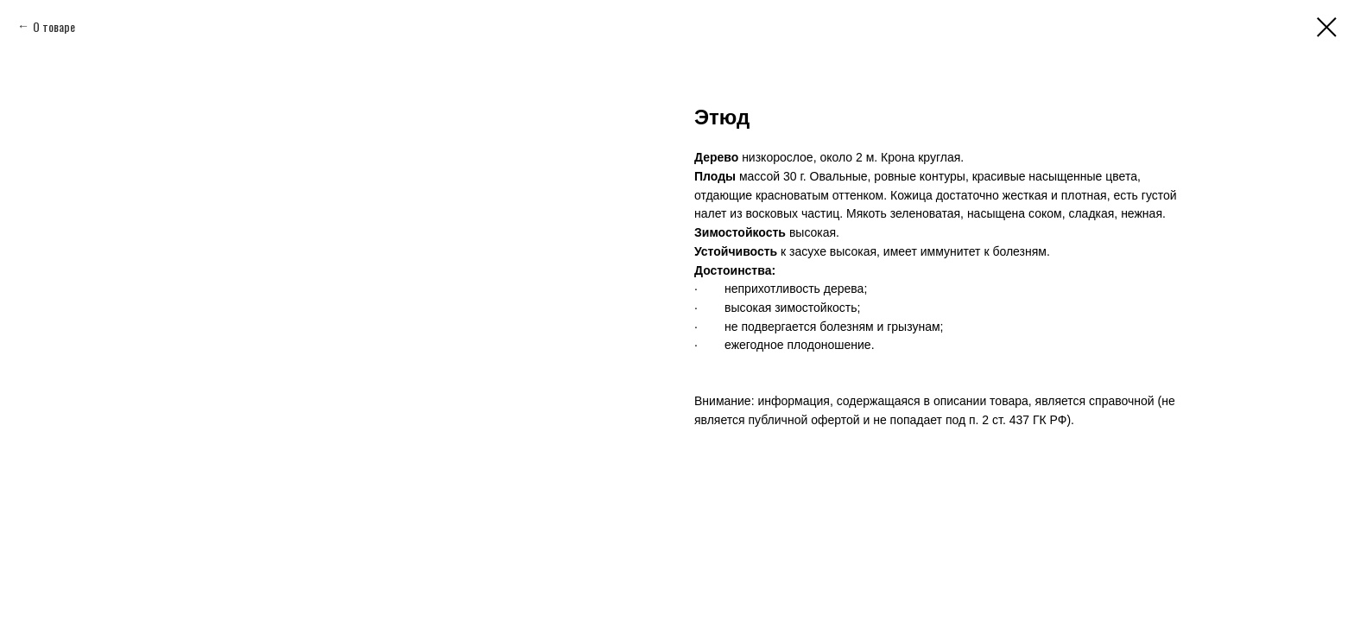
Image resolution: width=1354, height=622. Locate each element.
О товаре (54, 26)
